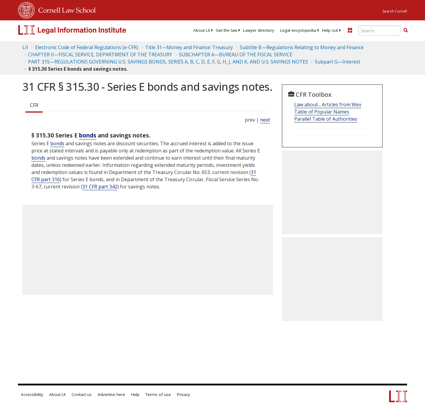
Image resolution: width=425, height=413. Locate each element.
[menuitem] (201, 30)
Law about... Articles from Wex (327, 104)
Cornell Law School (65, 9)
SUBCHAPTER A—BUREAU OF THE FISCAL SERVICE (235, 54)
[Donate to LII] (350, 30)
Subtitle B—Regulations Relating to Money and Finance (302, 47)
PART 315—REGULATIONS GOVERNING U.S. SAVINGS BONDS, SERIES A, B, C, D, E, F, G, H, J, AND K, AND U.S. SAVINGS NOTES (168, 61)
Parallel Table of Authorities (325, 119)
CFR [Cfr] (34, 105)
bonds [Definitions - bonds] (87, 135)
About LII (201, 30)
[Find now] (405, 30)
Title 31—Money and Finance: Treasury (189, 47)
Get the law (226, 30)
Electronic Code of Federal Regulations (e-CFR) (86, 47)
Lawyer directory (258, 30)
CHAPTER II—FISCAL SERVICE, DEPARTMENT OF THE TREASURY (100, 54)
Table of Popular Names (321, 111)
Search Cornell (394, 11)
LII (25, 47)
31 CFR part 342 (99, 186)
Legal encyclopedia (298, 30)
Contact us (82, 394)
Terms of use (158, 394)
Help (135, 394)
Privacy (183, 394)
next (265, 120)
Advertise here (111, 394)
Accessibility (32, 394)
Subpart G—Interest (337, 61)
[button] (405, 30)
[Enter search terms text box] (379, 30)
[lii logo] (85, 30)
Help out (330, 30)
